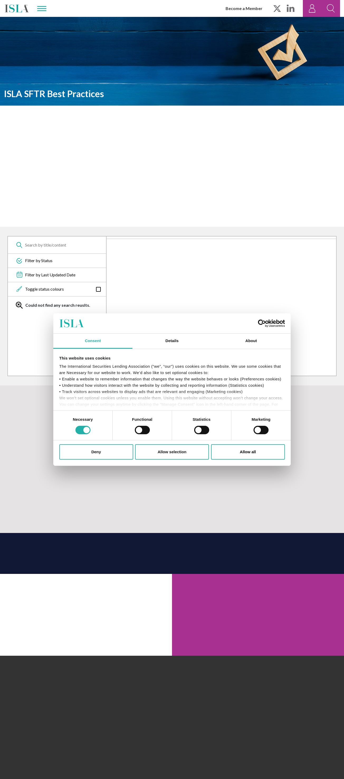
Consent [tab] (93, 340)
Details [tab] (172, 340)
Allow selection (171, 452)
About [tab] (251, 340)
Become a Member (244, 8)
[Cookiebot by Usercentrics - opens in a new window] (262, 323)
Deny (96, 452)
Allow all (248, 452)
